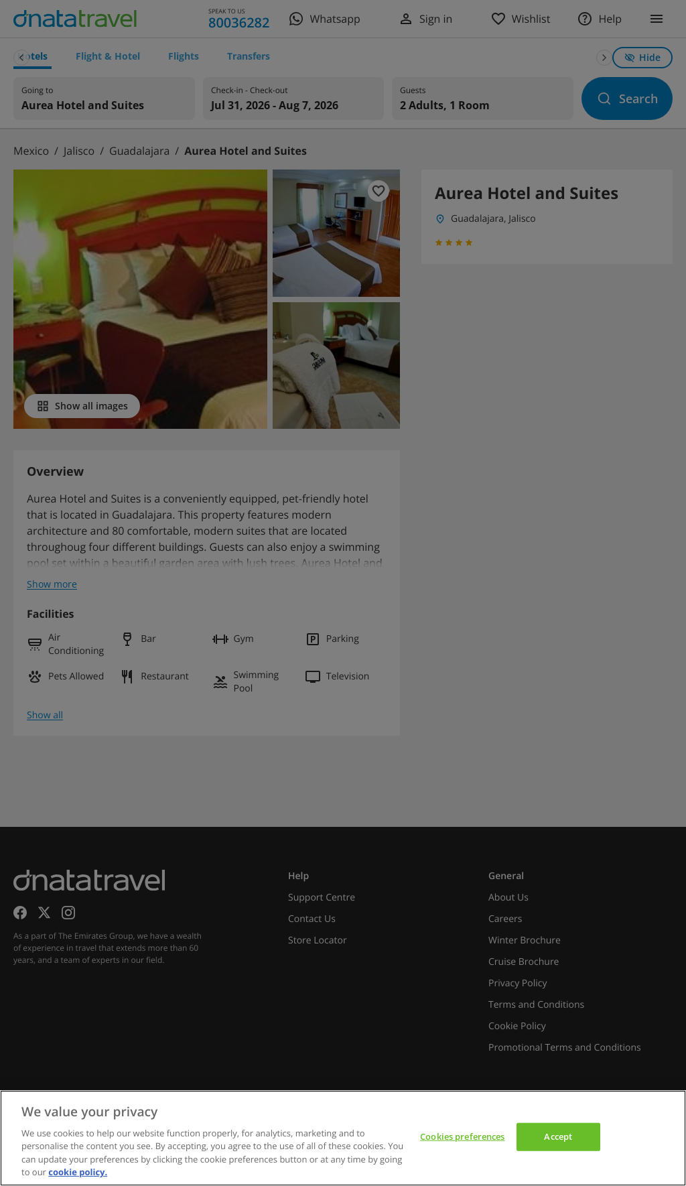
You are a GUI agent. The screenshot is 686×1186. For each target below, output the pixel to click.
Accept (558, 1136)
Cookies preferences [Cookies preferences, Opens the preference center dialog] (462, 1136)
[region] (343, 1138)
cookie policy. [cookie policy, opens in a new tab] (77, 1172)
